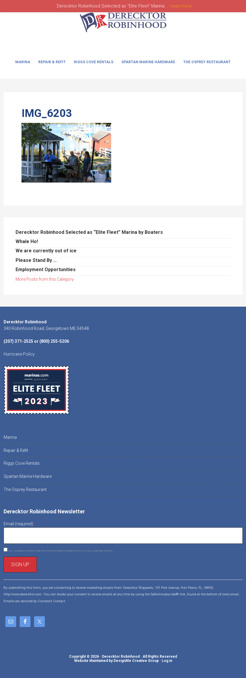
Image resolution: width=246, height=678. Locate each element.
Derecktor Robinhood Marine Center (123, 27)
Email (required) (19, 523)
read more (181, 6)
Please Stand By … (36, 260)
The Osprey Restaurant (25, 489)
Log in (167, 661)
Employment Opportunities (46, 269)
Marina (10, 437)
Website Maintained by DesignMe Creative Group (116, 661)
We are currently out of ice (46, 251)
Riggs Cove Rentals (22, 463)
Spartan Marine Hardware (28, 476)
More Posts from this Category (45, 279)
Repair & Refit (16, 450)
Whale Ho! (27, 241)
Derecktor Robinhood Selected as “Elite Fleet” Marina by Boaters (89, 232)
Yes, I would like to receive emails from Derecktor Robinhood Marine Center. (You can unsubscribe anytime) (59, 550)
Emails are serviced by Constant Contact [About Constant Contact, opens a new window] (34, 601)
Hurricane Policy (19, 354)
